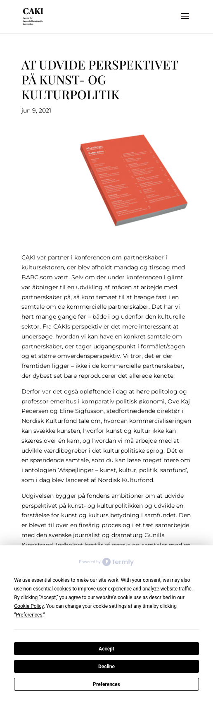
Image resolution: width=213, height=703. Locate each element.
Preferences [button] (29, 615)
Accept (106, 649)
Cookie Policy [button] (28, 606)
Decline (106, 666)
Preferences (106, 684)
